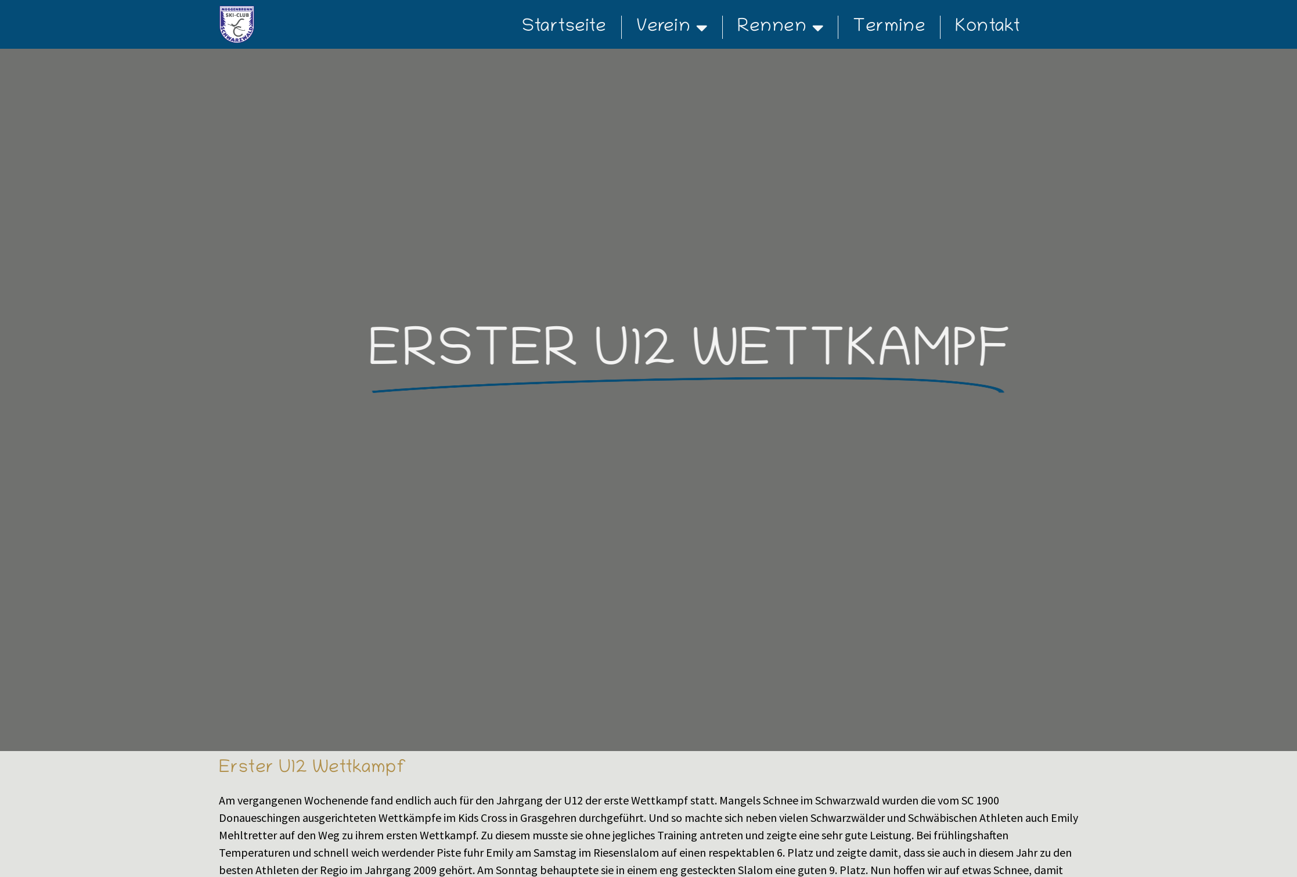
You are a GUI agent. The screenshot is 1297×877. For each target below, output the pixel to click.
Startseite (564, 27)
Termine (889, 27)
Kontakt (987, 27)
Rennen (780, 27)
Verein (672, 27)
